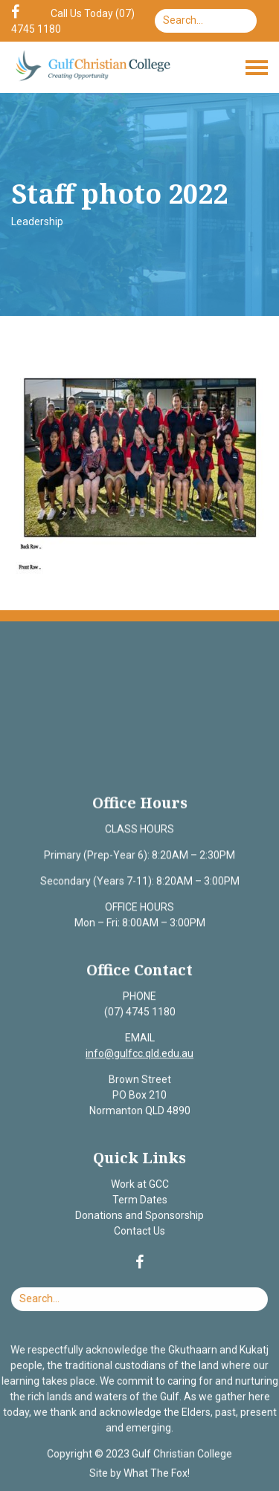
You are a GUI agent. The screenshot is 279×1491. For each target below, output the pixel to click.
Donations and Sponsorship (140, 1215)
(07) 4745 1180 (139, 1013)
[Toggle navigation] (257, 67)
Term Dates (139, 1200)
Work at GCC (139, 1184)
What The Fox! (156, 1471)
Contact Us (139, 1230)
